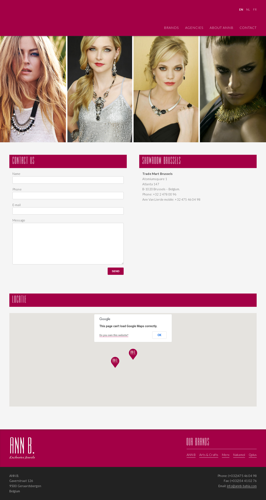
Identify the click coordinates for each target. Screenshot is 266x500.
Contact (248, 27)
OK (159, 335)
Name (16, 174)
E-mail (16, 205)
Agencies (194, 27)
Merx (225, 455)
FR (255, 9)
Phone (17, 189)
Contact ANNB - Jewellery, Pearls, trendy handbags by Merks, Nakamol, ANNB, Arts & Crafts (22, 18)
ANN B (191, 455)
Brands (171, 27)
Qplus (253, 455)
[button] (115, 362)
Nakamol (239, 455)
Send (115, 271)
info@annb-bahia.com (242, 486)
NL (248, 9)
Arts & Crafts (208, 455)
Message (18, 220)
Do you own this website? (114, 335)
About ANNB (221, 27)
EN (241, 9)
